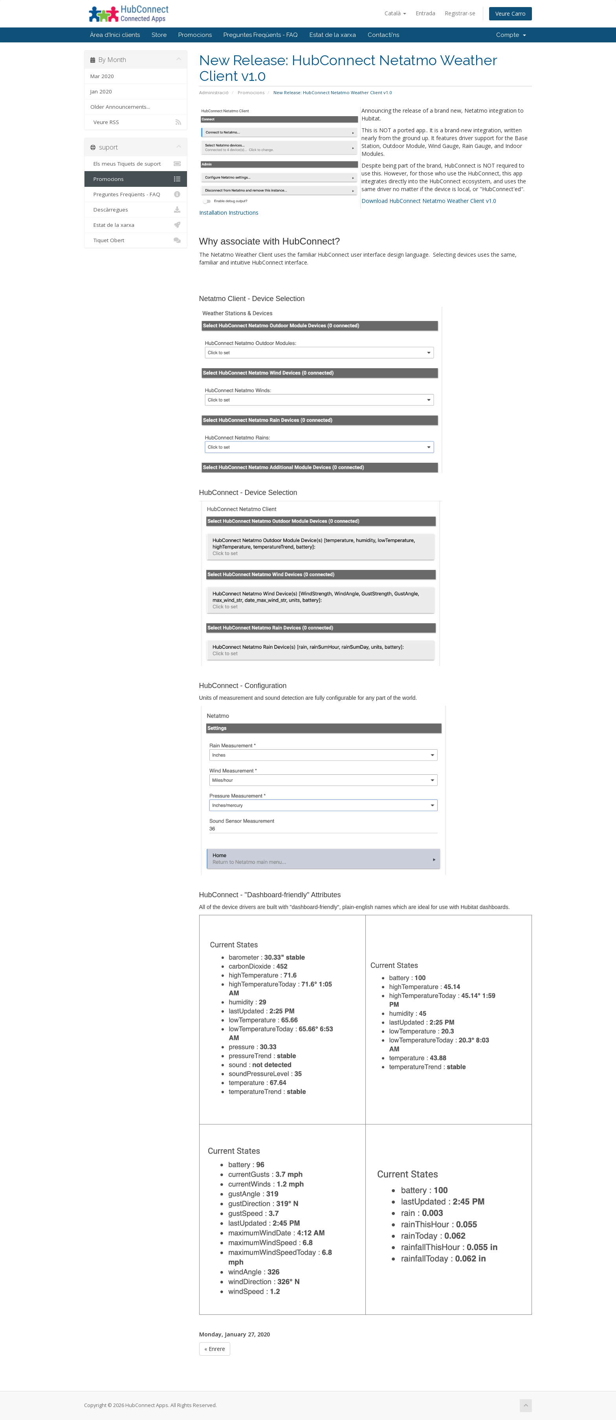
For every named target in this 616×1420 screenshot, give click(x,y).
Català (395, 13)
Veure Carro (510, 13)
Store (159, 34)
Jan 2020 (101, 91)
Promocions (195, 34)
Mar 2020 (102, 76)
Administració (214, 92)
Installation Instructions (228, 212)
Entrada (425, 13)
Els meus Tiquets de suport (135, 163)
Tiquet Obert (135, 240)
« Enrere (214, 1348)
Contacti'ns (383, 34)
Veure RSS (135, 122)
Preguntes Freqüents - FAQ (261, 34)
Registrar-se (460, 13)
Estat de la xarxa (333, 34)
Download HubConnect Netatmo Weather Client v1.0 (428, 200)
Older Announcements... (120, 106)
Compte (511, 34)
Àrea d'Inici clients (115, 34)
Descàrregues (135, 209)
